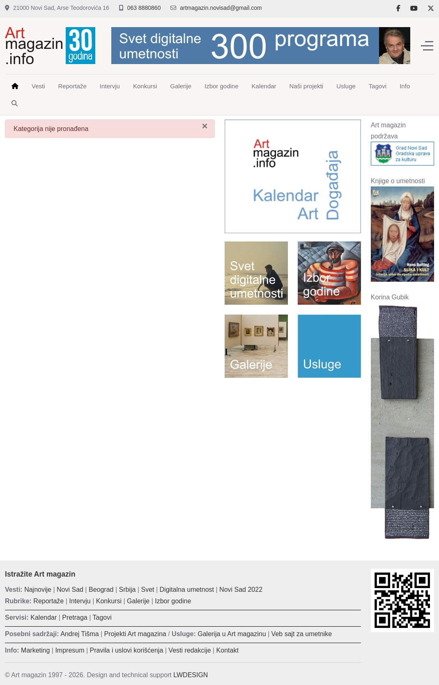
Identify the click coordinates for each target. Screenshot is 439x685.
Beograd (101, 589)
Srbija (127, 589)
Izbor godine (173, 601)
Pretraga (74, 617)
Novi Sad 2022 (240, 589)
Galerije (138, 601)
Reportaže (48, 601)
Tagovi (102, 617)
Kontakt (227, 650)
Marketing (35, 650)
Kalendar (43, 617)
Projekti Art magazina (135, 633)
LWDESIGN (190, 674)
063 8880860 (144, 8)
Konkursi (109, 601)
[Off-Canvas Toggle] (427, 45)
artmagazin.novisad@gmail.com (221, 8)
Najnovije (37, 589)
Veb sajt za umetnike (301, 633)
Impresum (69, 650)
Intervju (79, 601)
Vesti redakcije (189, 650)
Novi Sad (70, 589)
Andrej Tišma (79, 633)
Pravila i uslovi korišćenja (126, 650)
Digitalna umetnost (187, 589)
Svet (147, 589)
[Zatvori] (204, 126)
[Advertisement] (293, 437)
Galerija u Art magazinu (232, 633)
